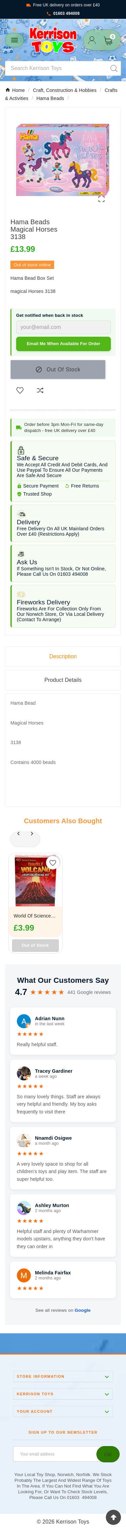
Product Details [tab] (63, 680)
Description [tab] (63, 656)
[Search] (56, 68)
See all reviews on (62, 1310)
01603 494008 (63, 13)
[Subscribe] (108, 1454)
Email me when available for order (63, 343)
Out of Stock (35, 945)
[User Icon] (92, 40)
